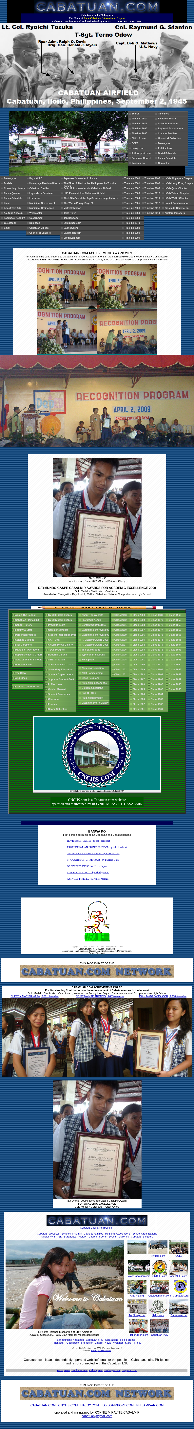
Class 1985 (139, 689)
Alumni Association (93, 668)
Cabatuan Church (143, 158)
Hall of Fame (89, 693)
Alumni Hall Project (93, 697)
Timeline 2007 (153, 178)
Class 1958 (176, 625)
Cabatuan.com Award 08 (96, 635)
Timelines (164, 113)
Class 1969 (157, 669)
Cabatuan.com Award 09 (96, 630)
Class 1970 (157, 664)
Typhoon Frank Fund (94, 654)
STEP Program (57, 659)
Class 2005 (121, 654)
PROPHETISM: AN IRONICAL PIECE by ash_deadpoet (97, 847)
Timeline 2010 (153, 193)
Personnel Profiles (26, 635)
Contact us (164, 163)
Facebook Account (15, 218)
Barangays (164, 143)
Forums (53, 704)
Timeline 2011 (153, 198)
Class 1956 (176, 635)
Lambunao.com (73, 223)
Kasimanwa (139, 163)
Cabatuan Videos (41, 228)
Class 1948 (176, 674)
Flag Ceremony (24, 644)
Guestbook (11, 223)
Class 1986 (139, 684)
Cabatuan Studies (40, 188)
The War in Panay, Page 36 (79, 203)
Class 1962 (157, 704)
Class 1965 (157, 689)
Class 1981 (139, 709)
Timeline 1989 (132, 232)
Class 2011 (121, 625)
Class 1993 (139, 649)
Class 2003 (121, 664)
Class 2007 (121, 644)
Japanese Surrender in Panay (81, 178)
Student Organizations (61, 674)
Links (7, 203)
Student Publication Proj (62, 635)
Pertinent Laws (24, 664)
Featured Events (168, 118)
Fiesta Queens (13, 193)
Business (35, 223)
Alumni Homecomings (95, 683)
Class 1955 (176, 639)
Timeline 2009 (153, 188)
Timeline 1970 (132, 223)
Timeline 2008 (153, 183)
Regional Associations (171, 128)
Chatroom (54, 699)
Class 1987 (139, 679)
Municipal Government (42, 203)
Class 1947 (176, 679)
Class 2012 (121, 620)
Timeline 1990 (132, 237)
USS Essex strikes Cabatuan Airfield (85, 193)
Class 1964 (157, 694)
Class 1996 (139, 635)
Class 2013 (121, 615)
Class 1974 (157, 644)
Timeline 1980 (132, 228)
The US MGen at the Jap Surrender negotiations (91, 198)
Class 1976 (157, 635)
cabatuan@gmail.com (97, 1416)
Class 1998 (139, 625)
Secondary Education (61, 669)
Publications (165, 148)
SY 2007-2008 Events (60, 620)
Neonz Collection (58, 709)
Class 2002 (121, 669)
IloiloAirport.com (142, 153)
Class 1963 (157, 699)
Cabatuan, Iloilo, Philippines (96, 1227)
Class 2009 (121, 635)
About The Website (93, 615)
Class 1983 (139, 699)
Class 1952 (176, 654)
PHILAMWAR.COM (150, 1405)
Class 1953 (176, 649)
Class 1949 (176, 669)
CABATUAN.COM (43, 1405)
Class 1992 (139, 654)
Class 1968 (157, 674)
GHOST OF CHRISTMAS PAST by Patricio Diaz (93, 853)
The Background (92, 649)
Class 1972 (157, 654)
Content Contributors (28, 686)
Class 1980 (157, 615)
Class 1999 (139, 620)
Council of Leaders (40, 232)
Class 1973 (157, 649)
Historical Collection (170, 138)
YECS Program (57, 649)
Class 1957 (176, 630)
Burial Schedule (167, 153)
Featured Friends (92, 620)
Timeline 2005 (140, 133)
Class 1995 (139, 639)
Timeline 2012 (140, 123)
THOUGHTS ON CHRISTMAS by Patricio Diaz (93, 859)
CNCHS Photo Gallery (61, 644)
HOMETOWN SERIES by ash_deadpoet (88, 840)
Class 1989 (139, 669)
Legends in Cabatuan (42, 193)
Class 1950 (176, 664)
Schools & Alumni (169, 123)
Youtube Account (14, 213)
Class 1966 (157, 684)
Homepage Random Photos (45, 183)
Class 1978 (157, 625)
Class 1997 (139, 630)
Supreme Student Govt (61, 679)
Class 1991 (139, 659)
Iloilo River (70, 213)
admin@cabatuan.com (101, 1350)
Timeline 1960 (132, 218)
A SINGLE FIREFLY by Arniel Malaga (87, 878)
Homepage (88, 659)
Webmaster (36, 213)
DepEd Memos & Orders (29, 654)
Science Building (25, 639)
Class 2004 (121, 659)
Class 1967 (157, 679)
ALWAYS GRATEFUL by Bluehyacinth (88, 872)
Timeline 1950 (132, 213)
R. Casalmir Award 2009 (96, 639)
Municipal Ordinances (42, 208)
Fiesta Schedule (167, 158)
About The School (26, 615)
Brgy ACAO (36, 178)
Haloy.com (138, 148)
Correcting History (15, 188)
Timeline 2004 (132, 198)
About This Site (13, 208)
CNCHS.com (139, 138)
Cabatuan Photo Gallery (96, 702)
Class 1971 (157, 659)
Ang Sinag (21, 678)
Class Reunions (91, 678)
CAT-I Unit (54, 639)
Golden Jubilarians (93, 688)
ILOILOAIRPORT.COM (118, 1405)
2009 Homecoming (93, 673)
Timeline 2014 (140, 118)
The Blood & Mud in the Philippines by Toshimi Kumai (90, 184)
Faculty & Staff (24, 630)
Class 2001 (121, 674)
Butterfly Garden (58, 654)
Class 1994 (139, 644)
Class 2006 (121, 649)
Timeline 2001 (132, 183)
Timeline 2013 (153, 208)
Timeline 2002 (132, 188)
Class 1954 (176, 644)
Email (8, 228)
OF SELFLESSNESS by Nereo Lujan (87, 866)
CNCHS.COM (68, 1405)
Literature (35, 198)
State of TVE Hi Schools (29, 659)
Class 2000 (139, 615)
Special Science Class (61, 664)
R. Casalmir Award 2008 (96, 644)
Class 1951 (176, 659)
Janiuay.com (71, 218)
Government (37, 218)
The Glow (21, 673)
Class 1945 (176, 689)
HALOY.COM (89, 1405)
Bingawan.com (73, 237)
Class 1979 (157, 620)
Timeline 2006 (140, 128)
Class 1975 (157, 639)
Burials (8, 183)
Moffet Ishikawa (73, 208)
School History (24, 625)
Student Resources (59, 694)
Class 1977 (157, 630)
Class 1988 (139, 674)
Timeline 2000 (132, 178)
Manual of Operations (28, 649)
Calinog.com (71, 228)
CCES (136, 143)
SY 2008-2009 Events (60, 615)
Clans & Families (168, 133)
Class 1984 (139, 694)
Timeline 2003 (132, 193)
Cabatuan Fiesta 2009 (28, 620)
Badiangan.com (73, 232)
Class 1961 (157, 709)
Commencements (58, 630)
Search (136, 113)
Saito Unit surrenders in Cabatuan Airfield (88, 188)
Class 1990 (139, 664)
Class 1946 (176, 684)
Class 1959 (176, 620)
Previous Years (57, 625)
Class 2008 (121, 639)
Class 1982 (139, 704)
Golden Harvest (57, 689)
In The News (55, 684)
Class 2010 (121, 630)
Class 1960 (176, 615)
